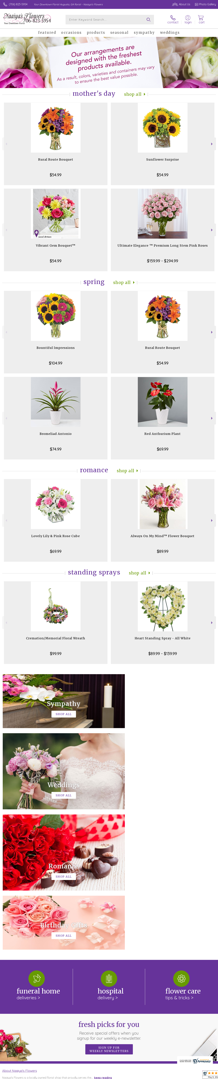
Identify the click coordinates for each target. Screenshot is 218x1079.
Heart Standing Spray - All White (163, 638)
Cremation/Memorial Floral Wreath (55, 638)
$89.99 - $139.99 (162, 653)
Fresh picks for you (109, 890)
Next (212, 144)
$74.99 (55, 449)
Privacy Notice (186, 1075)
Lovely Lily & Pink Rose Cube (55, 536)
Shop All (133, 94)
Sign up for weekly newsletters (109, 909)
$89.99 (162, 551)
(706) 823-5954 (18, 4)
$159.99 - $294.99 (162, 260)
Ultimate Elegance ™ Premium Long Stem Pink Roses (163, 245)
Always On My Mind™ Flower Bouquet (162, 536)
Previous (6, 144)
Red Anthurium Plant (162, 434)
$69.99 (162, 449)
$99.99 (55, 653)
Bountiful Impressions (56, 348)
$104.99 (55, 363)
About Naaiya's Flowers (19, 930)
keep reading (103, 937)
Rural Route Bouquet (55, 159)
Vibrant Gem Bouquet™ (55, 245)
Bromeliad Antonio (56, 434)
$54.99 (55, 174)
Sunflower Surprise (162, 159)
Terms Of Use (166, 1075)
